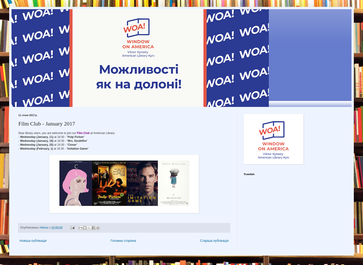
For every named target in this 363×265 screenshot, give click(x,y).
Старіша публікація (214, 241)
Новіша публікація (33, 241)
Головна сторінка (123, 241)
